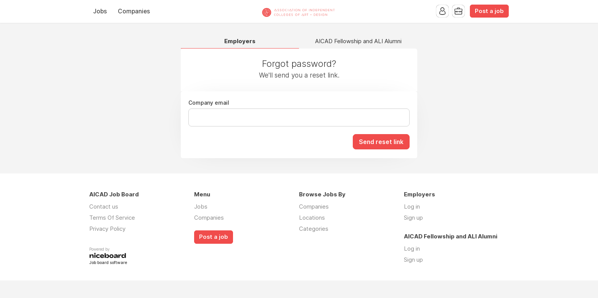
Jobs (100, 11)
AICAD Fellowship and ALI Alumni (358, 41)
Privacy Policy (107, 228)
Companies (134, 11)
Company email (208, 102)
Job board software (108, 263)
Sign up (413, 217)
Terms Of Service (112, 217)
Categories (313, 228)
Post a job (489, 11)
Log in (412, 206)
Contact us (103, 206)
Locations (312, 217)
